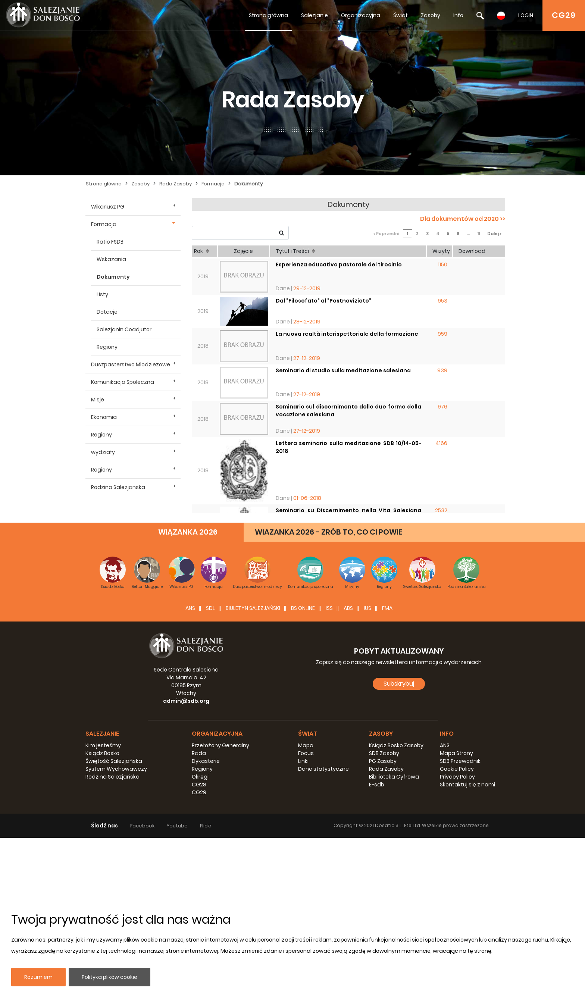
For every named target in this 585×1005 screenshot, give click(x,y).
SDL (210, 775)
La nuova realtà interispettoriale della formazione (347, 334)
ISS (329, 775)
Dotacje (107, 312)
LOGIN (525, 15)
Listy (102, 294)
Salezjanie (314, 15)
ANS (190, 775)
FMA (387, 775)
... (468, 234)
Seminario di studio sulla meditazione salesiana (343, 370)
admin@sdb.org (186, 868)
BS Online (303, 775)
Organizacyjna (360, 15)
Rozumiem (38, 977)
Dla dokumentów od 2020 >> (462, 219)
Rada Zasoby (175, 183)
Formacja (213, 183)
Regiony (107, 347)
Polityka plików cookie (109, 977)
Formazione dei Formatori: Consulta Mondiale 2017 (347, 613)
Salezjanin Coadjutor (124, 329)
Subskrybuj (399, 850)
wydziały (103, 452)
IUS (367, 775)
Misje (97, 399)
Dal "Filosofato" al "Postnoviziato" (323, 300)
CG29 (564, 15)
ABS (348, 775)
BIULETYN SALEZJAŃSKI (253, 775)
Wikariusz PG (107, 206)
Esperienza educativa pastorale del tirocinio (339, 264)
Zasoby (430, 15)
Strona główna (268, 15)
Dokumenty (248, 183)
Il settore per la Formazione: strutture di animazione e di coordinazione (348, 581)
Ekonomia (104, 417)
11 (479, 234)
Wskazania (111, 259)
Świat (400, 15)
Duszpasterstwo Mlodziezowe (130, 364)
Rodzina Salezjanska (118, 487)
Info (458, 15)
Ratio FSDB (110, 241)
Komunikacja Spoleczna (122, 382)
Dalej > (494, 234)
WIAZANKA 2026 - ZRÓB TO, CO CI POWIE (328, 699)
